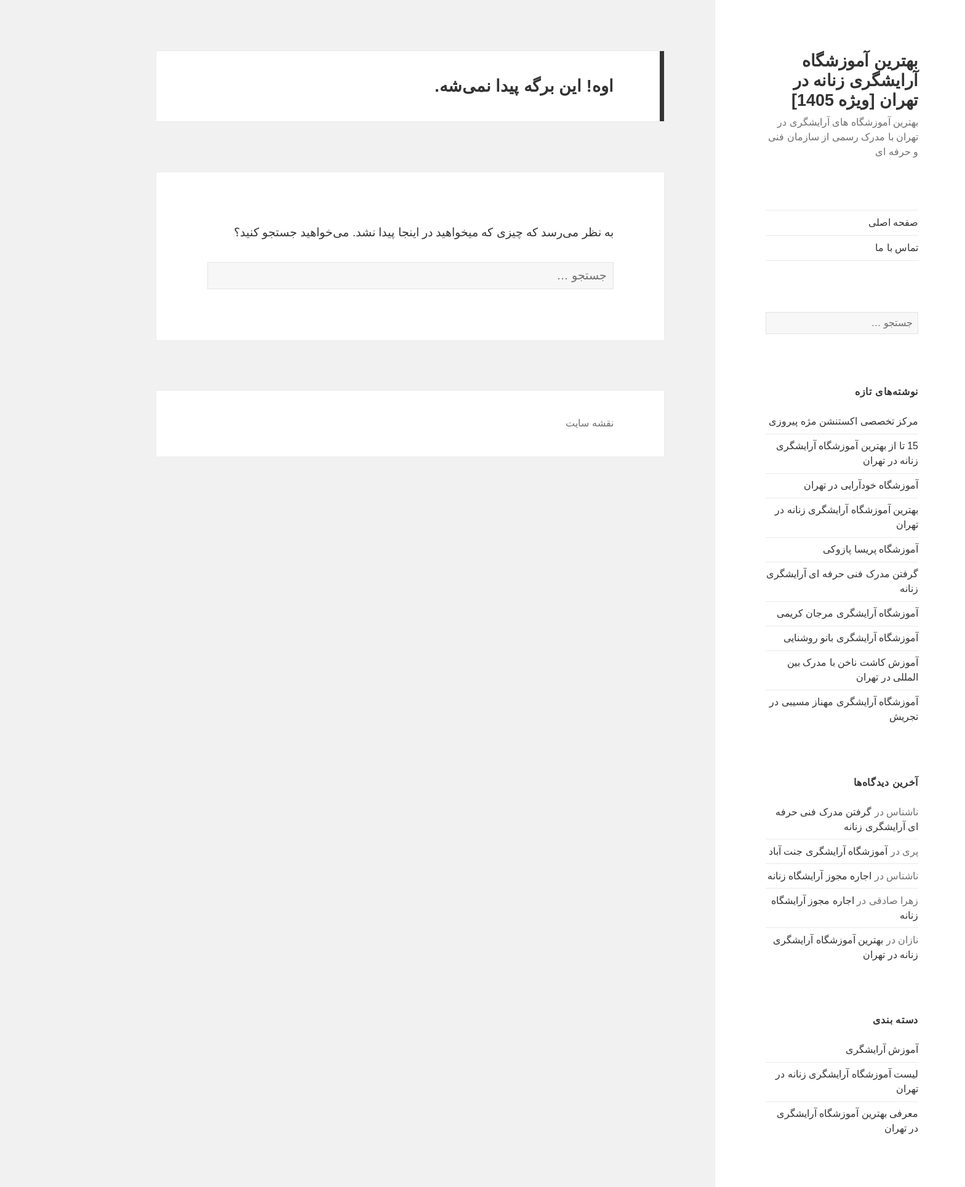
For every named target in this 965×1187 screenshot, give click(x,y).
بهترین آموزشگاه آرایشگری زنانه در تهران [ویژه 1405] (800, 81)
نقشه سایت (534, 423)
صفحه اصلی (838, 222)
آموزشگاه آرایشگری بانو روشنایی (796, 638)
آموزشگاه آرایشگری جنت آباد (773, 851)
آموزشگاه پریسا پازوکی (815, 549)
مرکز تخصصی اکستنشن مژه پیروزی (788, 421)
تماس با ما (841, 247)
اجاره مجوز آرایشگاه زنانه (765, 876)
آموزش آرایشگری (827, 1049)
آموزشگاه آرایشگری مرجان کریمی (792, 613)
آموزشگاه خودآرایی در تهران (806, 485)
